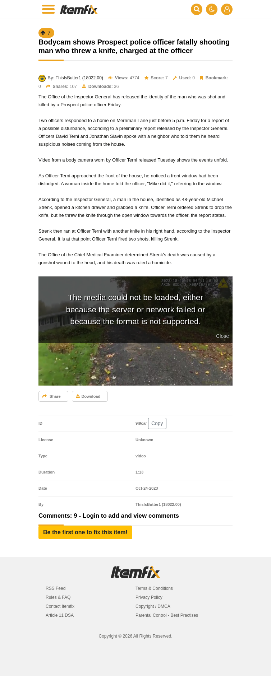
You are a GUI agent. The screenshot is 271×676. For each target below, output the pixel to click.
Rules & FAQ (58, 597)
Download (88, 396)
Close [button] (222, 336)
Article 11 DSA (60, 615)
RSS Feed (55, 588)
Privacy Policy (149, 597)
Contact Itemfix (60, 606)
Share (51, 396)
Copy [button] (157, 423)
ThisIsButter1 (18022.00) (79, 77)
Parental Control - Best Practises (167, 615)
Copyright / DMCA (153, 606)
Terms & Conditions (154, 588)
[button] (85, 532)
